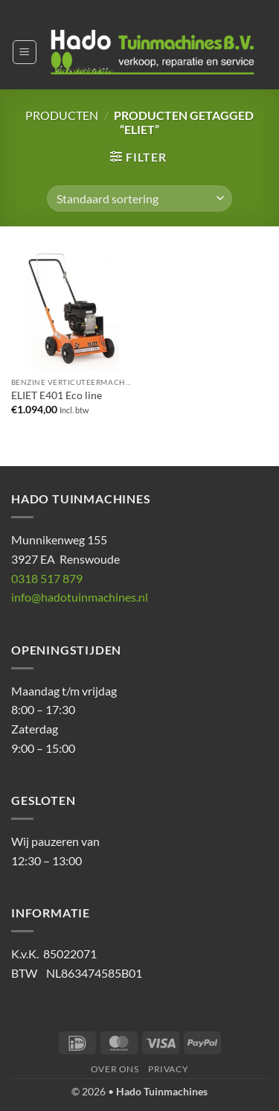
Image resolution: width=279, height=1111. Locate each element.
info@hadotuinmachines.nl (79, 597)
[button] (24, 52)
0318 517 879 (47, 578)
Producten (61, 115)
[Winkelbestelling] (139, 198)
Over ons (115, 1069)
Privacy (168, 1069)
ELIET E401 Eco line (56, 395)
